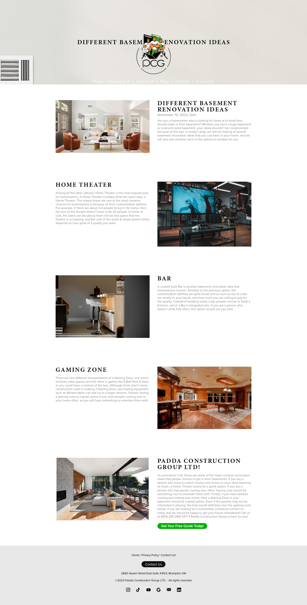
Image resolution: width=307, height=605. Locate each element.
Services (144, 81)
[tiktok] (138, 590)
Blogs (164, 81)
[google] (158, 590)
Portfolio (182, 81)
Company (119, 81)
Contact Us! (168, 555)
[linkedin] (179, 590)
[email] (169, 590)
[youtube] (148, 590)
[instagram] (128, 590)
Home (98, 81)
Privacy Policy (150, 555)
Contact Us (205, 81)
